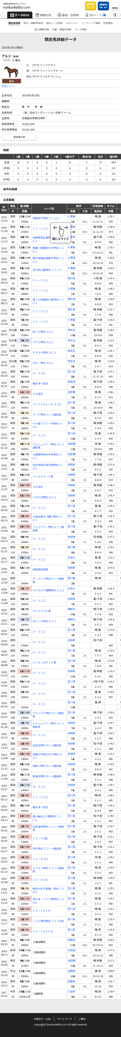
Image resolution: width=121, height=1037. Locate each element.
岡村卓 (71, 278)
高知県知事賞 (40, 569)
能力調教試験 (42, 29)
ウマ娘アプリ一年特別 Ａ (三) (47, 425)
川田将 (71, 991)
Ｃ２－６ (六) (40, 859)
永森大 (71, 557)
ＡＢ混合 (38, 394)
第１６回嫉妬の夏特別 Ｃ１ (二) (48, 301)
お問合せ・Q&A (42, 1018)
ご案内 (82, 1018)
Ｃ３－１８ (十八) (43, 931)
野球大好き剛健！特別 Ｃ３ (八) (48, 890)
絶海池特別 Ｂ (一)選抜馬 (47, 776)
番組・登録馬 (68, 15)
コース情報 (80, 29)
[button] (3, 15)
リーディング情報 (90, 23)
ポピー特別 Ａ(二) (43, 363)
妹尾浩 (71, 381)
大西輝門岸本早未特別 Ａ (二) (47, 456)
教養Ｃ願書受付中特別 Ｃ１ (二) (48, 249)
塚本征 (71, 330)
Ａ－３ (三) (39, 373)
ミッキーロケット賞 (44, 662)
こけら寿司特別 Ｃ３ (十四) (48, 921)
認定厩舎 (108, 23)
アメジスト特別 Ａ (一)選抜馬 (48, 714)
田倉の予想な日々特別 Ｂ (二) (47, 756)
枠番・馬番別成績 (61, 29)
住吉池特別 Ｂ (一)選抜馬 (47, 745)
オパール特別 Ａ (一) (44, 621)
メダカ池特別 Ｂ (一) (44, 497)
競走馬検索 (14, 23)
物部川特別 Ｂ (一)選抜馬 (47, 766)
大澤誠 (71, 216)
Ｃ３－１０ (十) (41, 910)
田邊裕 (71, 940)
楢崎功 (71, 609)
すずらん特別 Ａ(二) (44, 352)
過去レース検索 (54, 23)
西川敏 (71, 547)
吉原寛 (71, 392)
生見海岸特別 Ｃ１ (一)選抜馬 (48, 828)
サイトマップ (64, 1018)
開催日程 (43, 15)
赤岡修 (71, 464)
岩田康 (71, 960)
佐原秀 (71, 237)
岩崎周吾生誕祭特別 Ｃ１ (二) (47, 239)
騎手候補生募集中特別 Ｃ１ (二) (48, 260)
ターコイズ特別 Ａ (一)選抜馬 (48, 580)
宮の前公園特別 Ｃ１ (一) (47, 270)
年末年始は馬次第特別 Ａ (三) (47, 466)
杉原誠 (71, 950)
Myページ (95, 15)
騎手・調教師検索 (33, 23)
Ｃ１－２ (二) (40, 228)
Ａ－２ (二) (39, 435)
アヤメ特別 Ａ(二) (43, 342)
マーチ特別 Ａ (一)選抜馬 (47, 414)
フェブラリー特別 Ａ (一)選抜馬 (48, 528)
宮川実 (71, 371)
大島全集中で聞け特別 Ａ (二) (47, 518)
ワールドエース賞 (43, 476)
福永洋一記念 (40, 383)
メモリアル (72, 23)
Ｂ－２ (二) (39, 786)
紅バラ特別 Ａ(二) (43, 332)
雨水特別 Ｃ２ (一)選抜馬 (47, 848)
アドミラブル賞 (42, 611)
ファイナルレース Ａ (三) (47, 404)
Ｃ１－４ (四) (40, 838)
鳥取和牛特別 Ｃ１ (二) (46, 218)
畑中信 (71, 299)
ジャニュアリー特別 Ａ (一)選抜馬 (48, 446)
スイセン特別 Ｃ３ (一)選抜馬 (48, 870)
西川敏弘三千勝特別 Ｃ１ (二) (47, 818)
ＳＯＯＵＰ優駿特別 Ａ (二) (48, 590)
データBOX (19, 15)
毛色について (8, 85)
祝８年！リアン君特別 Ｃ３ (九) (48, 900)
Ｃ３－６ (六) (40, 879)
